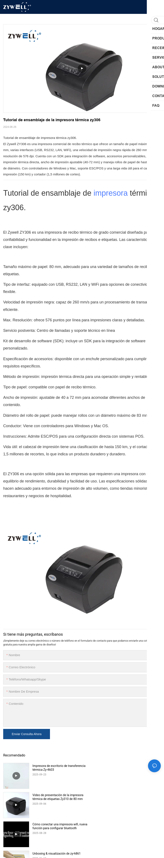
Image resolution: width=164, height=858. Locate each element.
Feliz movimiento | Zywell (49, 824)
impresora (111, 193)
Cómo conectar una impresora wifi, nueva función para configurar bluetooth (55, 797)
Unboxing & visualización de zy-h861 (135, 795)
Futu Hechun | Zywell (125, 824)
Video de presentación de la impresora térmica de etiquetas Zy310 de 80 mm (132, 768)
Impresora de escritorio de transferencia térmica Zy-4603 (52, 767)
